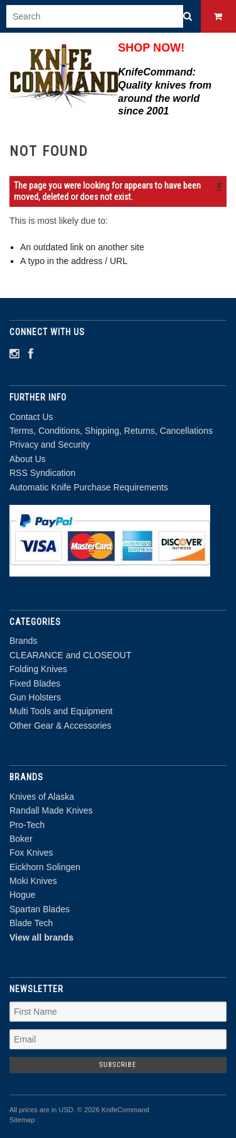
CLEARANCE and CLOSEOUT (70, 655)
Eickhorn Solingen (45, 867)
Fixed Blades (34, 683)
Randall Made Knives (51, 810)
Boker (21, 839)
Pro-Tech (27, 825)
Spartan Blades (39, 909)
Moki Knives (33, 881)
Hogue (22, 895)
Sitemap (22, 1120)
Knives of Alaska (41, 797)
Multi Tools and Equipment (61, 711)
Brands (23, 641)
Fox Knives (31, 853)
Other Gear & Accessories (60, 726)
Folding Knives (38, 669)
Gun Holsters (35, 697)
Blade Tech (31, 923)
